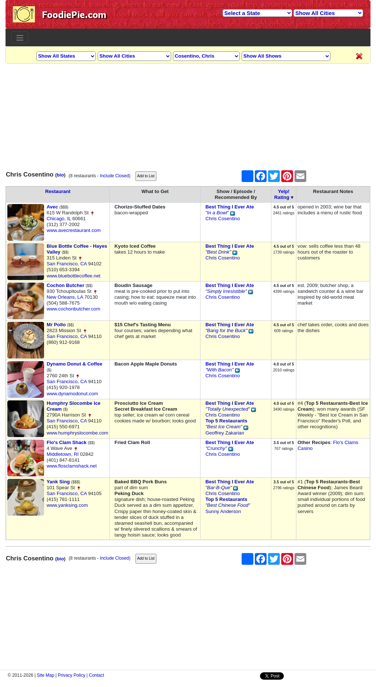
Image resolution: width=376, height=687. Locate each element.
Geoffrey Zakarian (224, 433)
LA (80, 297)
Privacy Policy (72, 675)
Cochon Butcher (65, 285)
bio (60, 175)
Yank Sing (58, 481)
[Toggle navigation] (19, 37)
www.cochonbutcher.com (73, 309)
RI (76, 454)
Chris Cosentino (222, 218)
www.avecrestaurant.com (74, 230)
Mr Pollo (56, 324)
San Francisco (62, 263)
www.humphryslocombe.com (77, 433)
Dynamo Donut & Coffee (74, 364)
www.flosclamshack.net (72, 466)
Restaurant (57, 191)
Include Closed (114, 175)
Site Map (45, 675)
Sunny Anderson (223, 511)
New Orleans (61, 297)
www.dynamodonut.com (72, 393)
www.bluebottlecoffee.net (73, 276)
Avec (52, 207)
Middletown (59, 454)
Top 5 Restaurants (226, 421)
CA (83, 263)
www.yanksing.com (67, 505)
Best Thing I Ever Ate (229, 207)
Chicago (55, 218)
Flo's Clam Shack (67, 442)
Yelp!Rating (282, 194)
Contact (96, 675)
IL (69, 218)
